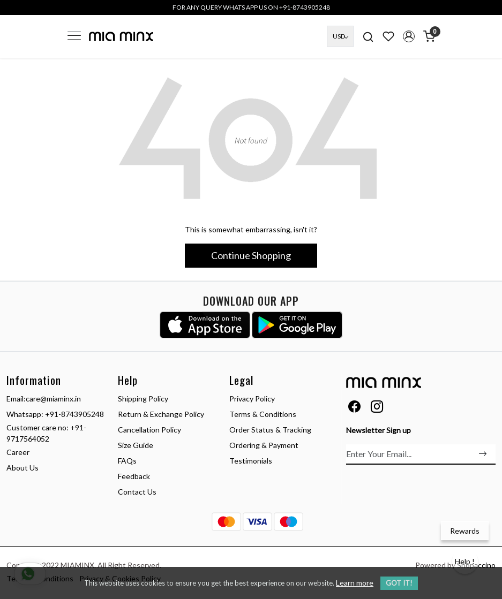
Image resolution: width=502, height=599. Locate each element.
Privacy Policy (252, 398)
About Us (22, 467)
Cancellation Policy (149, 429)
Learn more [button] (354, 582)
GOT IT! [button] (399, 583)
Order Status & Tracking (270, 429)
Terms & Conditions (262, 414)
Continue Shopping (251, 255)
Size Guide (135, 445)
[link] (368, 36)
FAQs (127, 460)
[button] (409, 36)
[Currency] (340, 36)
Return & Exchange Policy (161, 414)
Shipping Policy (143, 398)
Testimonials (250, 460)
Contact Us (137, 491)
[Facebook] (354, 408)
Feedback (134, 476)
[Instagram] (377, 408)
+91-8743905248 (74, 414)
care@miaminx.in (53, 398)
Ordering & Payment (263, 445)
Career (17, 452)
